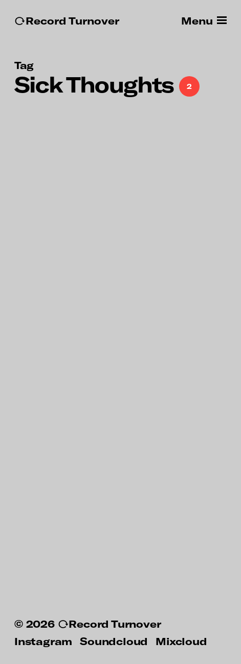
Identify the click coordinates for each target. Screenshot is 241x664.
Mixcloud (181, 641)
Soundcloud (114, 641)
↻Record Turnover (66, 20)
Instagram (43, 641)
